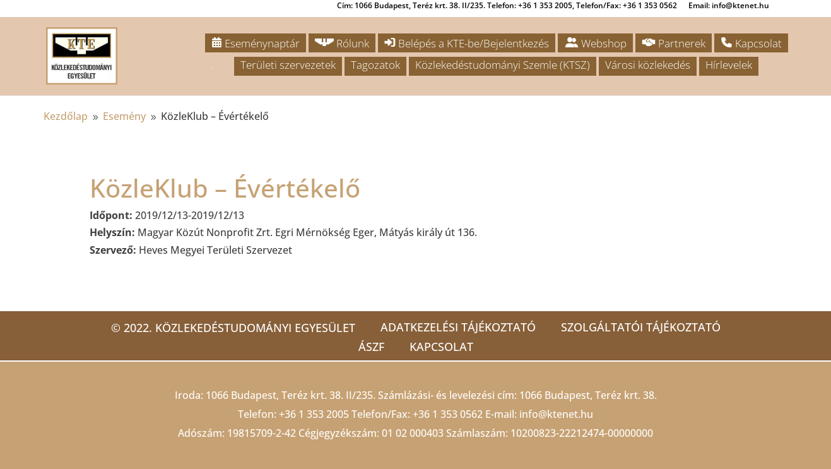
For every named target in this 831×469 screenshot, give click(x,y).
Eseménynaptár (255, 43)
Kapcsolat (751, 43)
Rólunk (342, 43)
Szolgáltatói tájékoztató (641, 327)
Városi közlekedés (647, 64)
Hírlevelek (728, 64)
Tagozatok (375, 64)
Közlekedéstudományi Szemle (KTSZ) (502, 64)
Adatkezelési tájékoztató (458, 327)
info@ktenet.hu (556, 414)
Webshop (595, 43)
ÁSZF (371, 346)
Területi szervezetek (288, 64)
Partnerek (673, 43)
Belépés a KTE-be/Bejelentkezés (466, 43)
